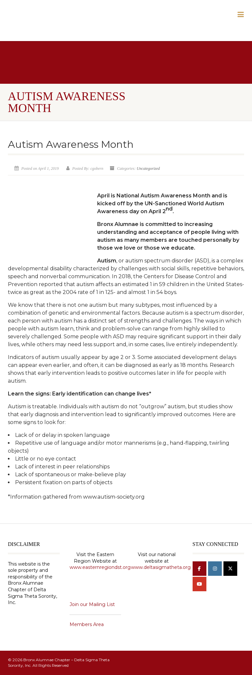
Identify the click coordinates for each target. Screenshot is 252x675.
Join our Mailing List (92, 604)
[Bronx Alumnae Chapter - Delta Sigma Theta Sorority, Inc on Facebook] (199, 568)
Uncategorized (148, 168)
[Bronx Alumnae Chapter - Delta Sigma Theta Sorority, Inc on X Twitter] (230, 568)
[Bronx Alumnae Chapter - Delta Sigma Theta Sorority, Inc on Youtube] (199, 584)
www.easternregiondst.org (100, 567)
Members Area (87, 624)
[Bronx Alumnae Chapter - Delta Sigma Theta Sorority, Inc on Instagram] (215, 568)
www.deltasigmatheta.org (161, 567)
